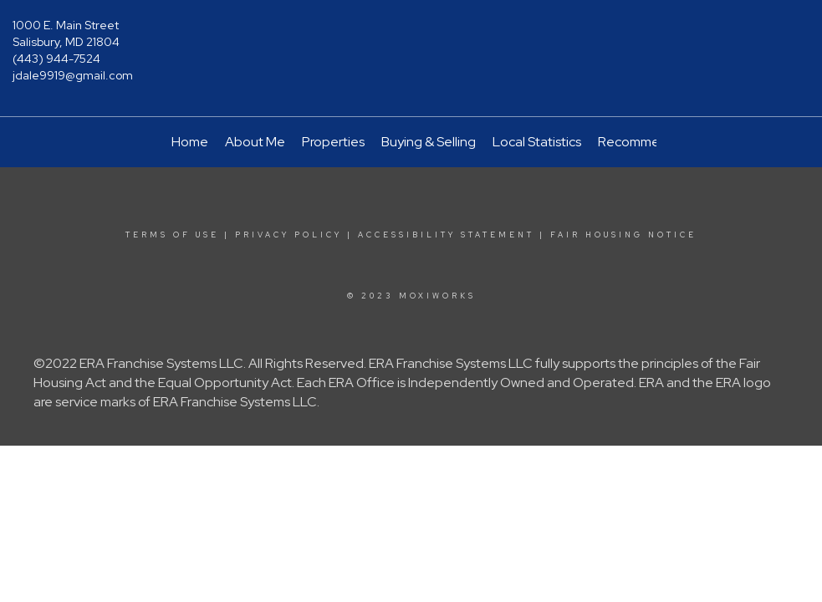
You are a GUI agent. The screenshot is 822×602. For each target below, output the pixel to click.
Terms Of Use (172, 235)
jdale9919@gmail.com (73, 75)
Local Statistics (537, 141)
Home (189, 141)
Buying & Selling (428, 141)
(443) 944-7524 (56, 58)
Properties (333, 141)
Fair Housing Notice (623, 235)
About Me (255, 141)
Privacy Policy (288, 235)
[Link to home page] (411, 38)
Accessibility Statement (446, 235)
